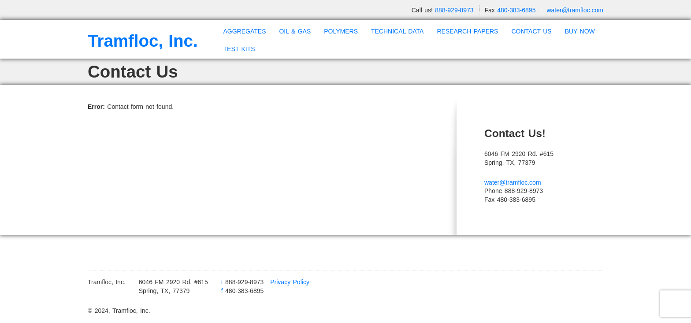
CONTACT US (531, 31)
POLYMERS (341, 31)
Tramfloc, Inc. (143, 40)
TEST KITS (239, 48)
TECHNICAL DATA (397, 31)
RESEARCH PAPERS (467, 31)
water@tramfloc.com (574, 10)
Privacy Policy (289, 282)
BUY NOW (580, 31)
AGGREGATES (244, 31)
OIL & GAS (295, 31)
